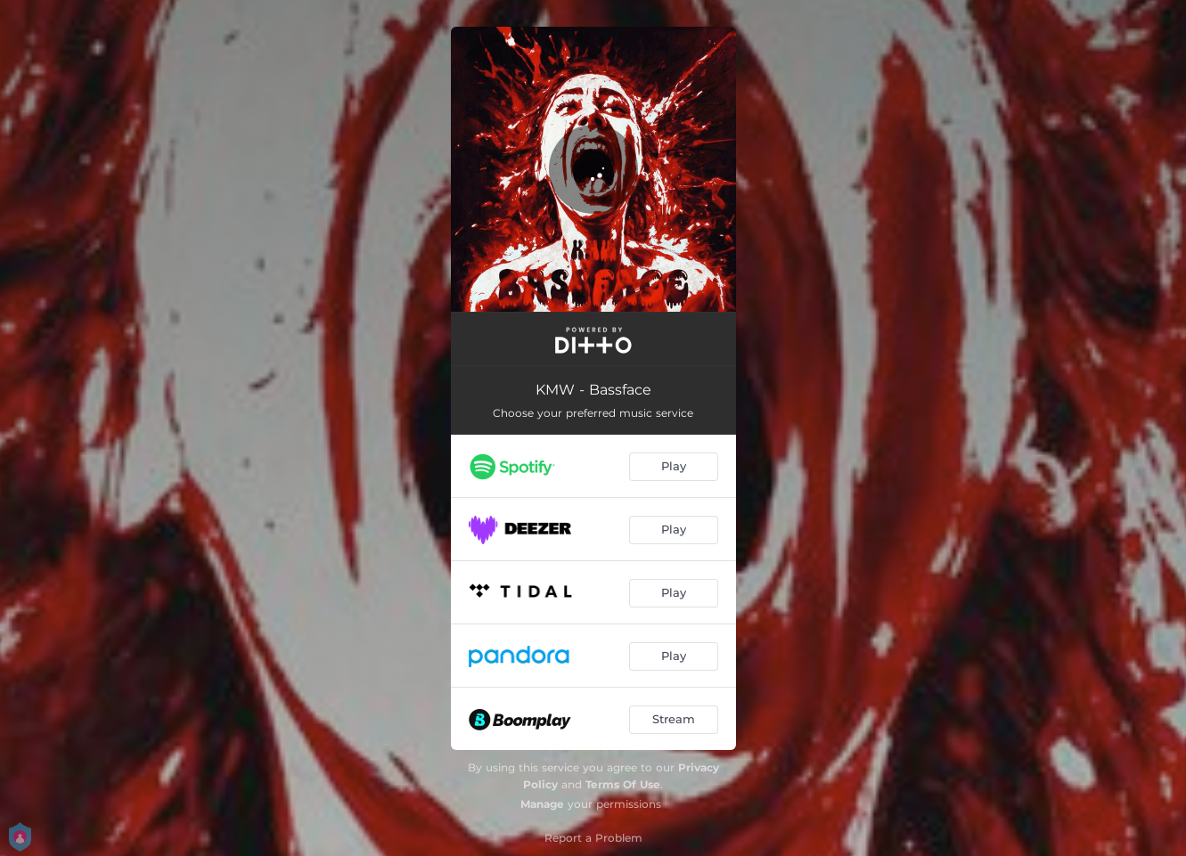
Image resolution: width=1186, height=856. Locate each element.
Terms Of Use (622, 784)
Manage (542, 804)
